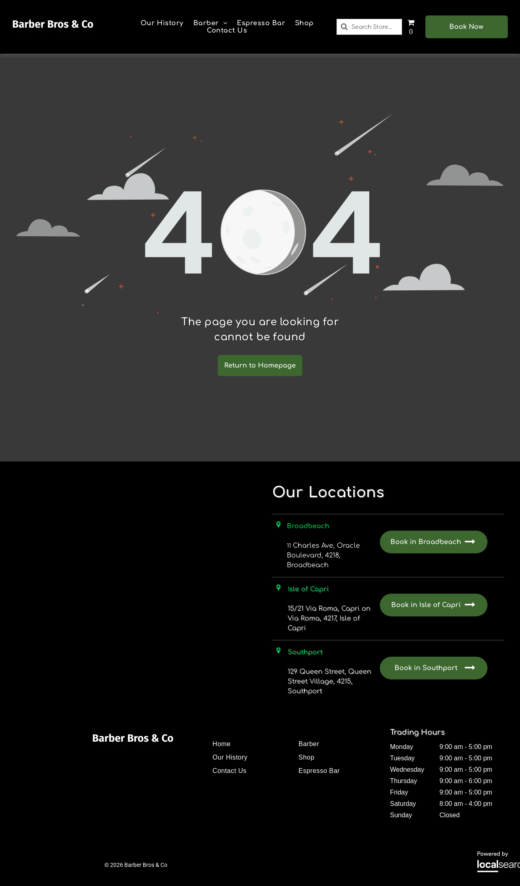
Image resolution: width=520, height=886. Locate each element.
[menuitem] (162, 23)
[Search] (369, 27)
